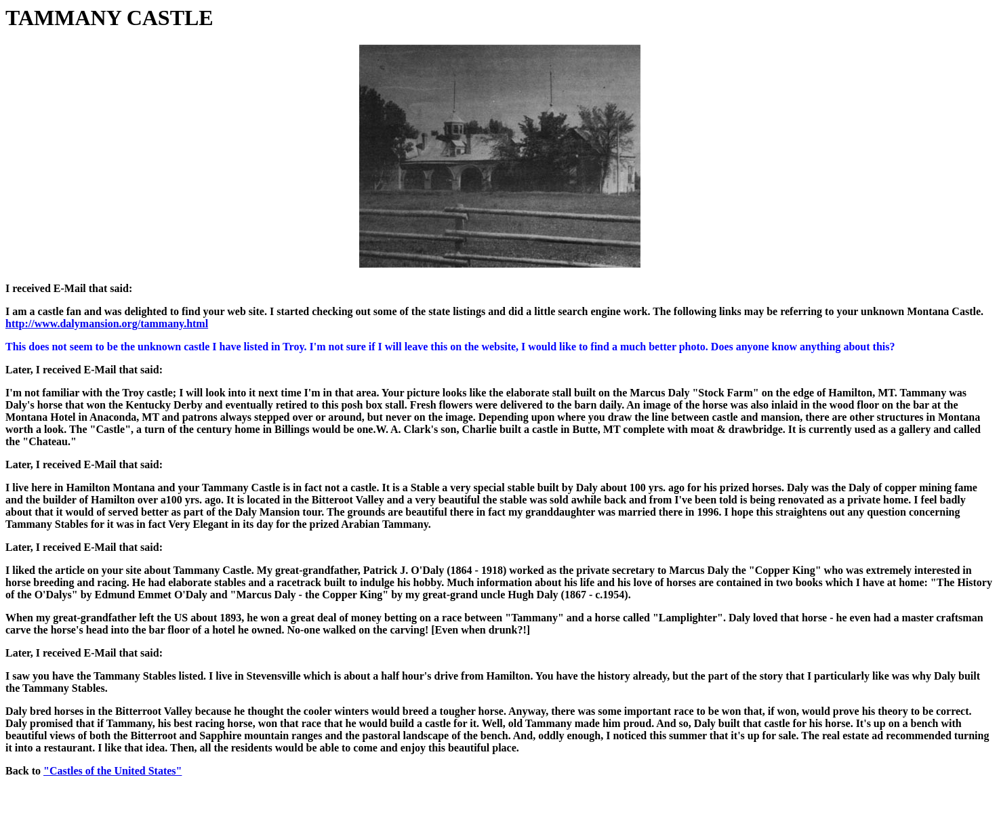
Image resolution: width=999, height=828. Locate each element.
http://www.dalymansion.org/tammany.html (106, 323)
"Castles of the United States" (112, 771)
